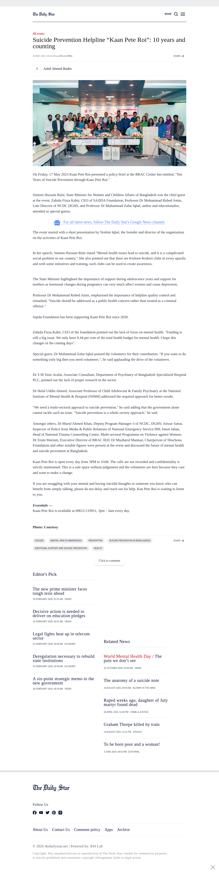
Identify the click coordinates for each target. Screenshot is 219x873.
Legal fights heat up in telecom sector (61, 635)
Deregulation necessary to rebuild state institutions (64, 658)
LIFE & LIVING (65, 56)
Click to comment (109, 560)
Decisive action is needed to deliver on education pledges (59, 613)
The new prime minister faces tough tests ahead (60, 591)
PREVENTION (95, 540)
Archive (123, 830)
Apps (109, 830)
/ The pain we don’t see (133, 658)
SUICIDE (39, 540)
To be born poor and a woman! (132, 744)
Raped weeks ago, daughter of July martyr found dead (136, 702)
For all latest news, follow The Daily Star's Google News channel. (109, 222)
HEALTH (98, 548)
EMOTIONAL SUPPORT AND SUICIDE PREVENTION (61, 548)
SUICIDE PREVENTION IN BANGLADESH (129, 540)
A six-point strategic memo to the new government (63, 680)
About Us (40, 830)
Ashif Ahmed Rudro (57, 68)
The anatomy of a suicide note (131, 680)
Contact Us (61, 830)
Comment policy (87, 830)
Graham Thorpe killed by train (132, 724)
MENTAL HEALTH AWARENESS (66, 540)
